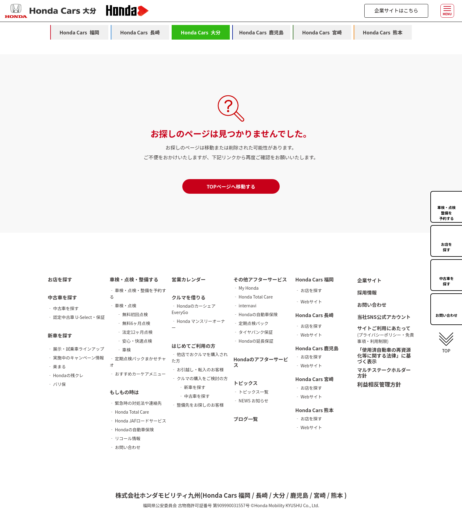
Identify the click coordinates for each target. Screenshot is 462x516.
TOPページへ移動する (231, 186)
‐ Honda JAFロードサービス (138, 421)
